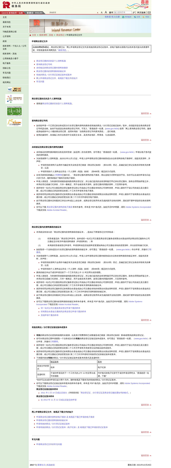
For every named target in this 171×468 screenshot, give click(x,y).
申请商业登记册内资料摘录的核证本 (52, 420)
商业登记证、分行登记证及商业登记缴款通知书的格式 (104, 393)
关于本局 (7, 27)
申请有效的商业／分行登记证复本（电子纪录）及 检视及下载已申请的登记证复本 (72, 427)
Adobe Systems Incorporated (138, 207)
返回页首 (145, 113)
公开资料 (7, 36)
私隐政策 (51, 465)
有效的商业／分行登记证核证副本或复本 (54, 75)
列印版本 (127, 17)
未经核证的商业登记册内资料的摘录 (52, 68)
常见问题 (7, 73)
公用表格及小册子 (10, 58)
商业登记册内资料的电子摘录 (60, 207)
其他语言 (52, 12)
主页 (5, 17)
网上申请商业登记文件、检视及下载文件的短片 (57, 78)
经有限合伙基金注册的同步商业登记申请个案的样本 (63, 311)
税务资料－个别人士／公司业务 (14, 47)
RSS (145, 17)
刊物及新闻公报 (9, 31)
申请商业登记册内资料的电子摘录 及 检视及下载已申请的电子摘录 (65, 417)
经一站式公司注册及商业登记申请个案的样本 (60, 308)
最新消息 (7, 22)
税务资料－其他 (9, 53)
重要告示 (41, 465)
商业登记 (60, 35)
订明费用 (58, 175)
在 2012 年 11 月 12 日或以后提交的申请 (59, 400)
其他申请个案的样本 (50, 315)
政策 (5, 41)
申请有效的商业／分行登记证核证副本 (53, 424)
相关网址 (7, 82)
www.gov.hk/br (112, 128)
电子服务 (7, 63)
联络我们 (7, 77)
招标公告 (7, 68)
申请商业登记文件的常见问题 (49, 444)
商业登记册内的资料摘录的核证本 (51, 71)
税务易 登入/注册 (112, 17)
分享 (137, 17)
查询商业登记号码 (44, 64)
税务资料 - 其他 (46, 35)
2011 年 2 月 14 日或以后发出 (54, 393)
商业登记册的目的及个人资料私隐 (51, 61)
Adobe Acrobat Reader (57, 210)
